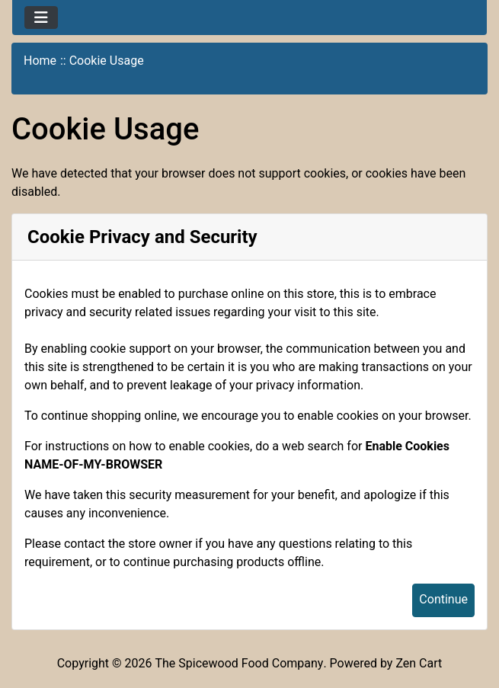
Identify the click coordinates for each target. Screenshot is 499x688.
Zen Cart (418, 663)
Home (40, 60)
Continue (443, 599)
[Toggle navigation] (41, 17)
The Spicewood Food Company (239, 663)
